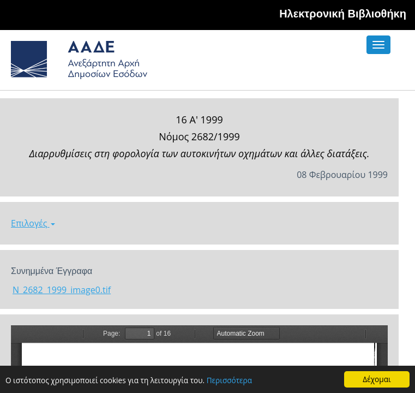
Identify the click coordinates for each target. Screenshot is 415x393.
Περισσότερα (229, 380)
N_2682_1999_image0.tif (62, 290)
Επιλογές (33, 223)
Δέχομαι (376, 379)
